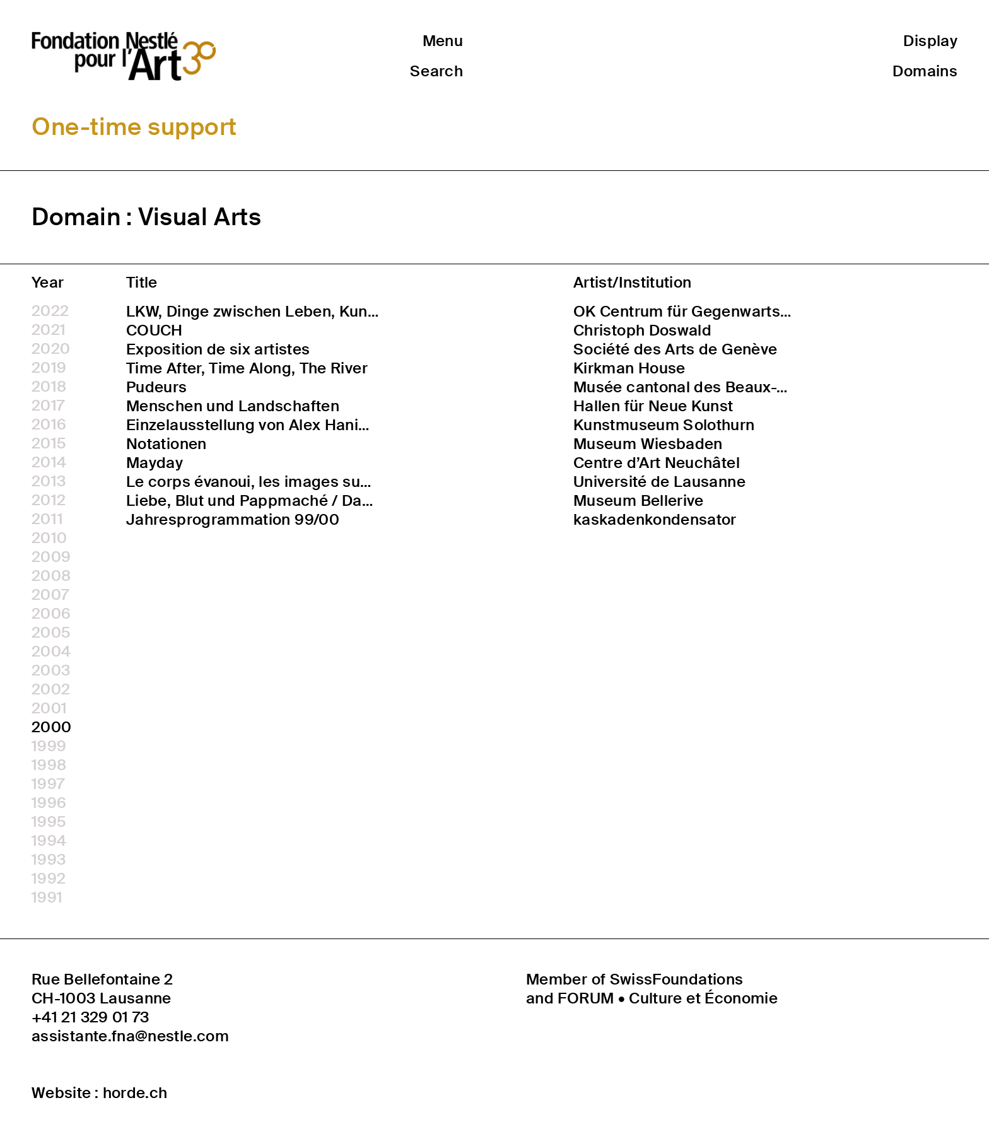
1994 (49, 840)
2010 (49, 538)
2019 (49, 367)
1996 (49, 802)
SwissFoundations (677, 979)
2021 (49, 329)
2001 (49, 708)
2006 (51, 613)
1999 (49, 746)
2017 (48, 405)
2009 (51, 556)
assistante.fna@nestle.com (130, 1036)
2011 (47, 519)
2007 (50, 594)
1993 (49, 859)
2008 (51, 575)
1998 (49, 765)
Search (436, 71)
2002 (51, 689)
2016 (49, 424)
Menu (443, 40)
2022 (50, 310)
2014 (49, 462)
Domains (924, 71)
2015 (49, 443)
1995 (49, 821)
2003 (51, 670)
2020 (51, 348)
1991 (47, 897)
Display (930, 40)
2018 (49, 386)
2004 (51, 651)
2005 (51, 632)
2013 (49, 481)
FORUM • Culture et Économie (668, 998)
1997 (48, 784)
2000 (51, 727)
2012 (49, 500)
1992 (49, 878)
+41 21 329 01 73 (90, 1017)
